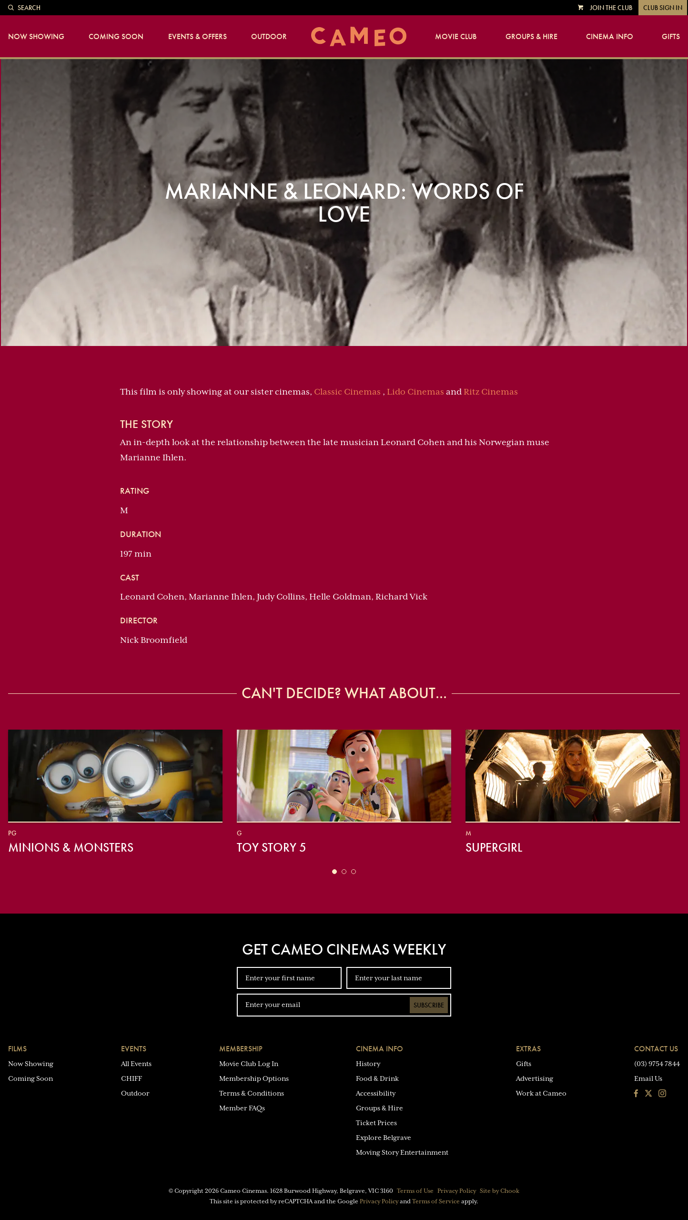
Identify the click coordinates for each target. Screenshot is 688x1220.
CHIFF (131, 1078)
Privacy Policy (456, 1191)
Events (133, 1049)
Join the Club (611, 7)
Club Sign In (662, 7)
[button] (334, 871)
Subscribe (429, 1005)
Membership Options (254, 1078)
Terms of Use (415, 1191)
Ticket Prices (376, 1123)
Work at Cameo (541, 1093)
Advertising (534, 1078)
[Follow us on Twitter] (648, 1094)
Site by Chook (499, 1191)
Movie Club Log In (248, 1064)
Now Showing (36, 37)
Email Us (648, 1078)
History (368, 1064)
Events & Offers (197, 37)
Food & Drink (377, 1078)
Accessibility (375, 1093)
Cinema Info (609, 37)
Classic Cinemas (347, 391)
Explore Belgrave (383, 1137)
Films (17, 1049)
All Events (136, 1064)
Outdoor (269, 37)
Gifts (671, 37)
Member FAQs (242, 1108)
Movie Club (455, 37)
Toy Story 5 (271, 847)
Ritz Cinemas (491, 391)
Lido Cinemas (415, 391)
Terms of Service (436, 1201)
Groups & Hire (531, 37)
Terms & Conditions (251, 1093)
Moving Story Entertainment (402, 1152)
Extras (528, 1049)
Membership (241, 1049)
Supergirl (493, 847)
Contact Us (656, 1049)
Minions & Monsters (70, 847)
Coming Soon (116, 37)
